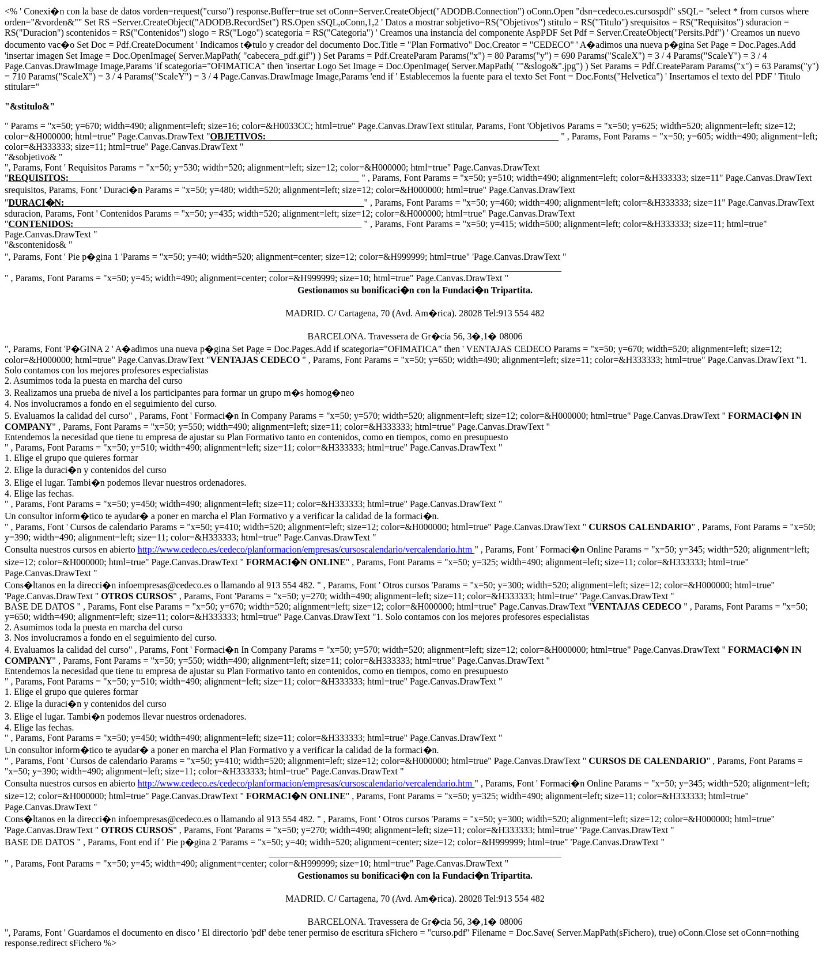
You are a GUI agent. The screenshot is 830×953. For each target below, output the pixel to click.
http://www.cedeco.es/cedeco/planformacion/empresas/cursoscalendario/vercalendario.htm (306, 549)
